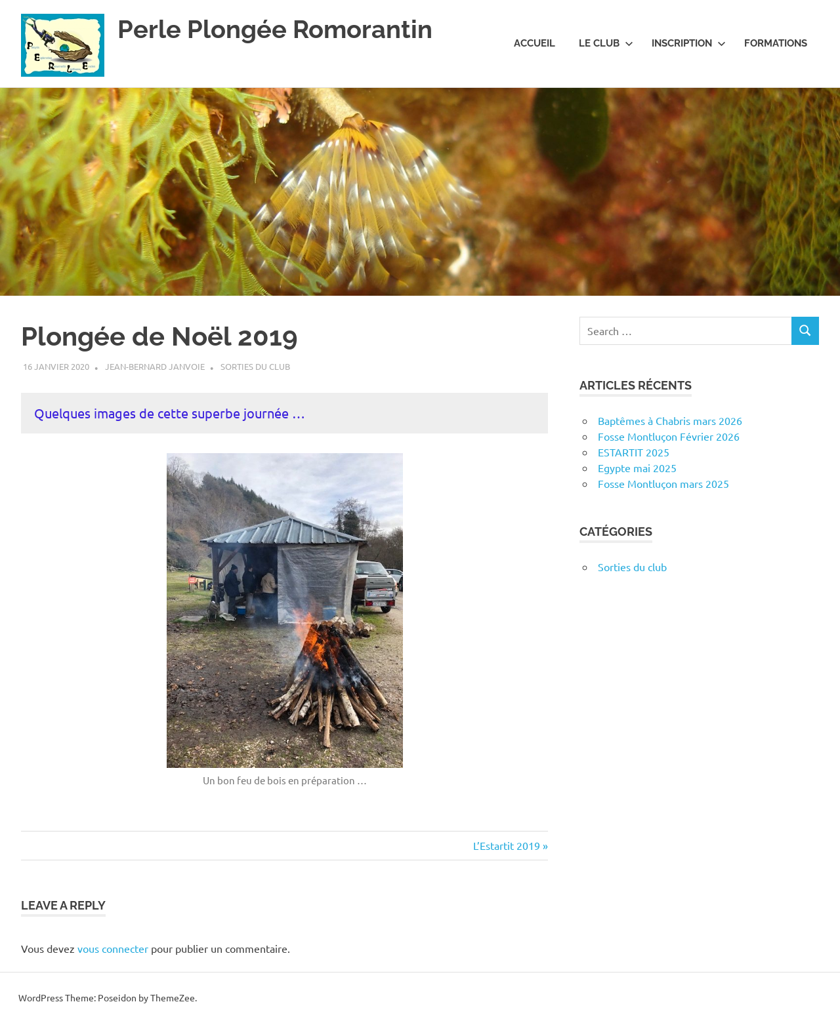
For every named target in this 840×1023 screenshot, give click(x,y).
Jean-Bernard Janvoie (155, 366)
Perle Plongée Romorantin (274, 29)
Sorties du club (255, 366)
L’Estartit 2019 (506, 845)
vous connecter (112, 948)
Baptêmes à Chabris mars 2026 (670, 420)
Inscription (689, 43)
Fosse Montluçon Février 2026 (669, 436)
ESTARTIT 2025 (633, 451)
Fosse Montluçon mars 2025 (663, 483)
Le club (606, 43)
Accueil (534, 43)
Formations (775, 43)
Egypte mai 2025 (637, 467)
